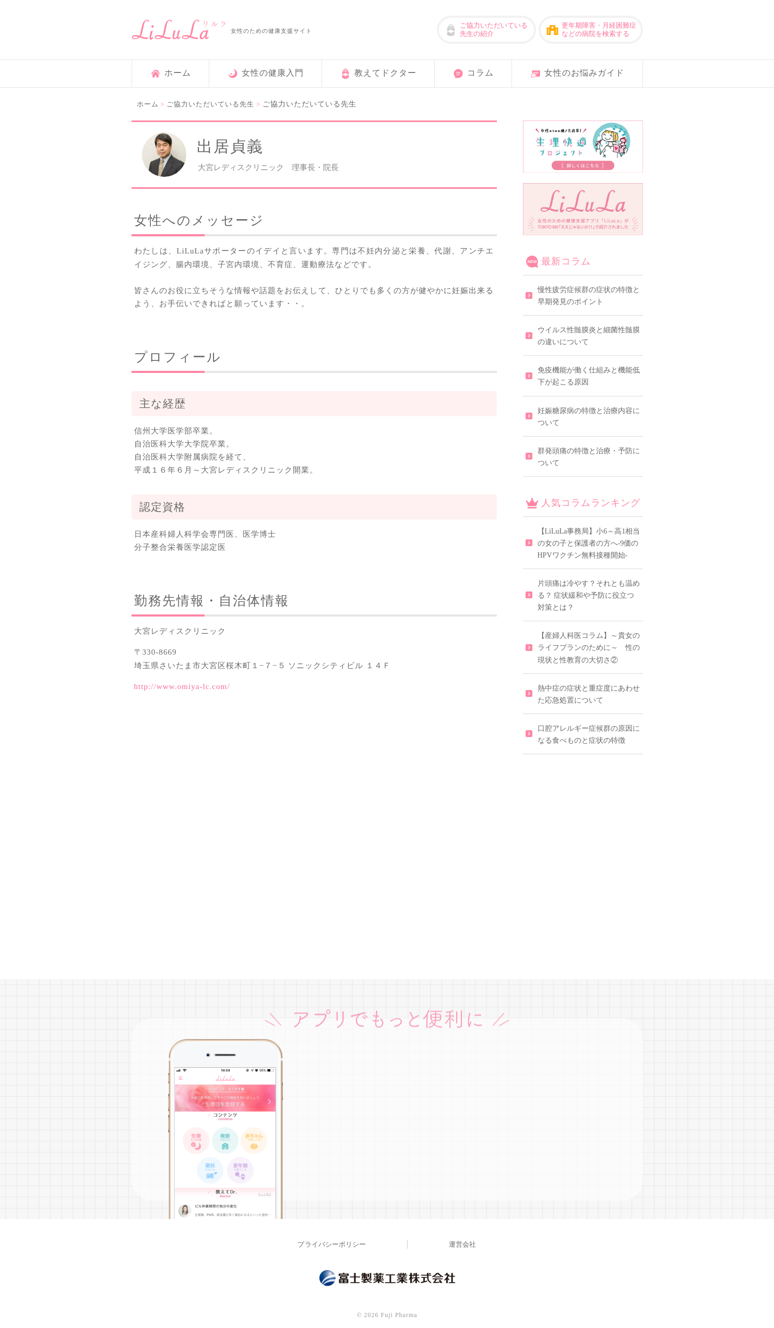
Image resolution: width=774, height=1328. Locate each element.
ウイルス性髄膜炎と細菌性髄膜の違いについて (589, 336)
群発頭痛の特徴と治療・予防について (589, 457)
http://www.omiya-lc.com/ (182, 686)
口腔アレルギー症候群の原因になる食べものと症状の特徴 (589, 734)
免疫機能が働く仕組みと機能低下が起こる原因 (589, 376)
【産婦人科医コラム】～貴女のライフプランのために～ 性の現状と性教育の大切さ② (589, 647)
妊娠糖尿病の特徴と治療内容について (589, 417)
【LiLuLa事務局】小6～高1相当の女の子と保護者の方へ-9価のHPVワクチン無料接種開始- (589, 543)
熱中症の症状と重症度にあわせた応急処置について (589, 694)
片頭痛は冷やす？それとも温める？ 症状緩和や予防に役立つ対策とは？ (589, 595)
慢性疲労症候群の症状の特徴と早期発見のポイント (589, 296)
